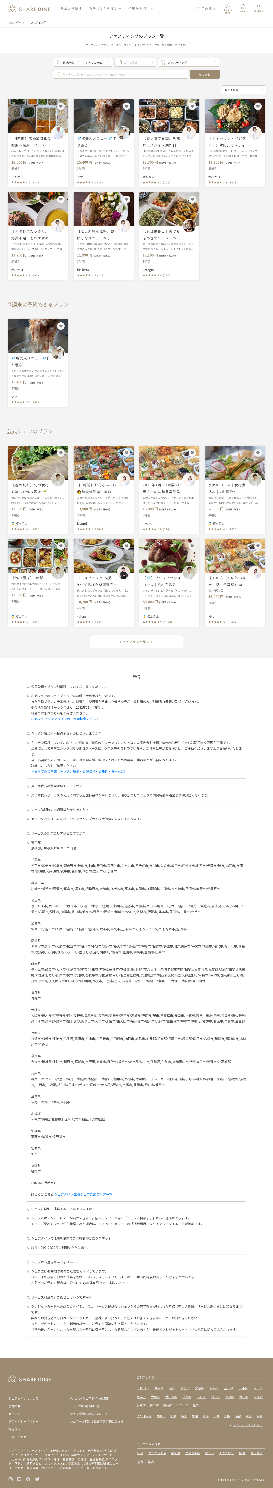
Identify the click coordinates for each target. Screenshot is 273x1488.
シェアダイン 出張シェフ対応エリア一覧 (83, 1194)
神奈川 (161, 1416)
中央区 (158, 1388)
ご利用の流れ (204, 8)
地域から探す (71, 8)
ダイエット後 (157, 1453)
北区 (196, 1405)
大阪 (227, 1416)
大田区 (155, 1397)
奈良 (249, 1416)
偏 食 (140, 1462)
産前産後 (257, 1453)
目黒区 (141, 1397)
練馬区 (141, 1405)
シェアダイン (16, 22)
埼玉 (184, 1416)
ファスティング (37, 22)
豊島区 (229, 1397)
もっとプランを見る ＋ (136, 641)
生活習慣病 (192, 1453)
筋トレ (209, 1453)
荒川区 (243, 1397)
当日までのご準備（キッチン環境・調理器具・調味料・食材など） (79, 771)
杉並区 (215, 1397)
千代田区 (143, 1388)
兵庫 (260, 1416)
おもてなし (226, 1453)
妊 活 (140, 1453)
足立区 (154, 1405)
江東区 (243, 1388)
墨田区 (228, 1388)
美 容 (151, 1462)
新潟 (206, 1416)
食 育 (242, 1453)
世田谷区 (171, 1397)
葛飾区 (167, 1405)
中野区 (201, 1397)
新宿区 (185, 1388)
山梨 (216, 1416)
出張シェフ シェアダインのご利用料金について (65, 719)
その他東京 (144, 1416)
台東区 (214, 1388)
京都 (238, 1416)
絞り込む (205, 74)
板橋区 (258, 1397)
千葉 (173, 1416)
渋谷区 (186, 1397)
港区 (172, 1388)
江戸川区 (182, 1405)
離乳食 (175, 1453)
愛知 (195, 1416)
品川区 (258, 1388)
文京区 (199, 1388)
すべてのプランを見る (248, 1425)
